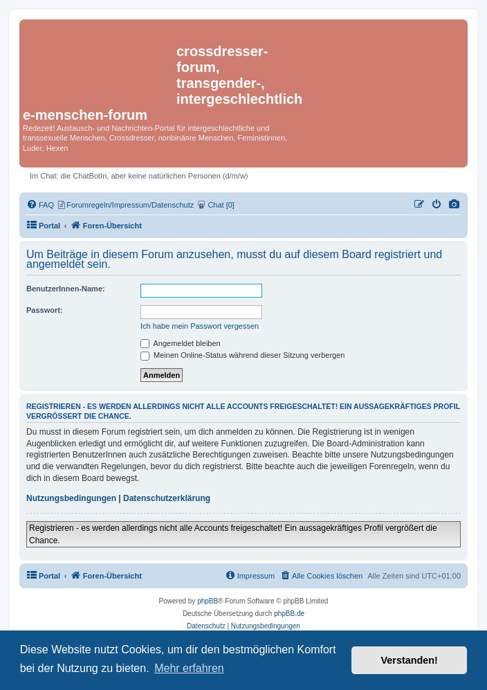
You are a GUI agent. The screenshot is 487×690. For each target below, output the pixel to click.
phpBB (207, 601)
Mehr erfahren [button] (189, 668)
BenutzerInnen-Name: (65, 288)
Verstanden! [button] (409, 660)
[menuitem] (454, 205)
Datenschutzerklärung (166, 498)
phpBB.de (289, 613)
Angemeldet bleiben (180, 343)
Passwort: (44, 310)
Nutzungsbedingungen (71, 498)
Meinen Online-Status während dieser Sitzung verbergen (242, 355)
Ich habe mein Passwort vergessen (199, 326)
